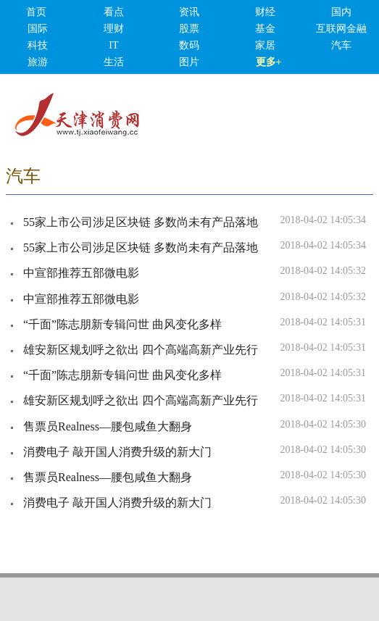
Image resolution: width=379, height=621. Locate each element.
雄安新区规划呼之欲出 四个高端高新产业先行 (140, 349)
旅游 (38, 62)
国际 (38, 28)
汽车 (341, 45)
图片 (189, 62)
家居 (265, 45)
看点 (114, 12)
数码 (189, 45)
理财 (114, 28)
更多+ (269, 62)
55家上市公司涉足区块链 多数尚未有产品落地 (140, 222)
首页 (36, 12)
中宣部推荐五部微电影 (81, 273)
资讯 (189, 12)
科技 (38, 45)
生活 (114, 62)
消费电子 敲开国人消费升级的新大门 (117, 452)
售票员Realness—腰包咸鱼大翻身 (107, 426)
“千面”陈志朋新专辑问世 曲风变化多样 (122, 324)
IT (113, 45)
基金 (265, 28)
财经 (265, 12)
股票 (189, 28)
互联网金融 (341, 28)
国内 (341, 12)
